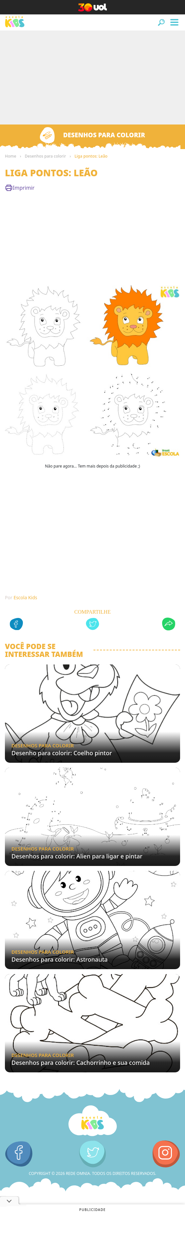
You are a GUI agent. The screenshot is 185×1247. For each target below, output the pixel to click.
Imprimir (20, 188)
